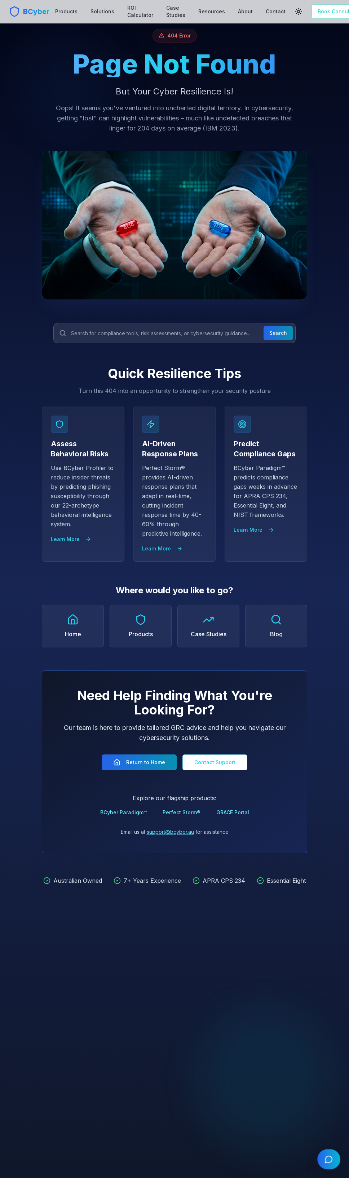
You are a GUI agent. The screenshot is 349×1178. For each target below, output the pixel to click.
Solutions (102, 11)
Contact (276, 11)
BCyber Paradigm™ (123, 812)
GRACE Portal (232, 812)
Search (278, 333)
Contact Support (214, 762)
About (245, 11)
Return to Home (139, 762)
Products (66, 11)
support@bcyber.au (170, 832)
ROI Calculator (140, 11)
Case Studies (175, 11)
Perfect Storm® (181, 812)
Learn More (71, 539)
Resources (211, 11)
